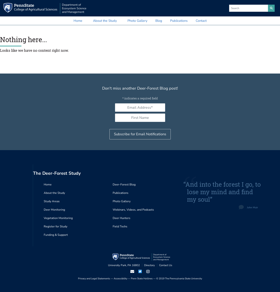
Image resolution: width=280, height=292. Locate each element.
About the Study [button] (105, 21)
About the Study (54, 193)
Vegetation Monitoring (58, 218)
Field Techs (120, 226)
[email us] (132, 271)
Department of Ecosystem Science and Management (74, 8)
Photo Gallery (137, 21)
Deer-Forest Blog (124, 185)
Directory (149, 265)
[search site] (271, 8)
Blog (158, 21)
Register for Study (55, 226)
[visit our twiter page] (140, 271)
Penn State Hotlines (142, 278)
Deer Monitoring (54, 210)
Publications (179, 21)
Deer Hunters (121, 218)
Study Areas (52, 201)
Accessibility (120, 278)
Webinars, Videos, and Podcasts (133, 210)
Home (78, 21)
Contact (201, 21)
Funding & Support (56, 235)
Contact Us (165, 265)
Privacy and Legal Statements (94, 278)
